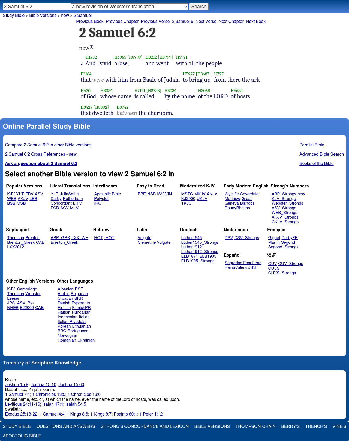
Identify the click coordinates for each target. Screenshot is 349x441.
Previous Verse (155, 21)
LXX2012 (15, 247)
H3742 (123, 107)
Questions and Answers (65, 426)
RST (79, 289)
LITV (77, 203)
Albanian (66, 289)
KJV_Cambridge (22, 289)
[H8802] (101, 107)
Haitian (64, 312)
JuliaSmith (69, 194)
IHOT (99, 203)
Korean (64, 326)
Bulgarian (79, 294)
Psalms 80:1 (125, 414)
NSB (151, 194)
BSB (11, 203)
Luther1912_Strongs (199, 252)
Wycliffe (232, 194)
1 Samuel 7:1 (17, 394)
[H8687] (203, 74)
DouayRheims (237, 208)
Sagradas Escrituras (243, 263)
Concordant (61, 203)
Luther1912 (191, 247)
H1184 (86, 74)
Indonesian (68, 317)
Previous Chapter (122, 21)
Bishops (247, 203)
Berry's (290, 426)
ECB (55, 208)
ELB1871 (189, 256)
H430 (86, 90)
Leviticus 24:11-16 (22, 404)
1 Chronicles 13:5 (48, 394)
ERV (29, 194)
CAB (40, 242)
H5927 (189, 74)
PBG (62, 331)
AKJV (23, 199)
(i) (91, 47)
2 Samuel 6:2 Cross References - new (41, 154)
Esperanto (81, 303)
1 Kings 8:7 (101, 414)
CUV (272, 264)
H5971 (181, 57)
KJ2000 (188, 199)
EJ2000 (27, 308)
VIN (168, 194)
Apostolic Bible (22, 436)
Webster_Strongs (287, 203)
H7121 (139, 90)
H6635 (236, 90)
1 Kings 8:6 (77, 414)
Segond (288, 242)
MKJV (200, 194)
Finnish (64, 308)
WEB (11, 199)
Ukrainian (86, 340)
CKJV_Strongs (285, 222)
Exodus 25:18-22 (21, 414)
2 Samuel (83, 15)
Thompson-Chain (255, 426)
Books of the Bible (316, 163)
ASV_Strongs (284, 208)
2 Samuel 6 (182, 21)
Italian (84, 317)
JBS (252, 268)
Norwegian (67, 336)
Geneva (232, 203)
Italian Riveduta (72, 322)
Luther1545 (191, 238)
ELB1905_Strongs (198, 261)
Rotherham (73, 199)
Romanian (67, 340)
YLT (20, 194)
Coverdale (249, 194)
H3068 (204, 90)
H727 (219, 74)
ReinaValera (236, 268)
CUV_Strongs (290, 264)
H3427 (87, 107)
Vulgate (144, 238)
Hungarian (81, 312)
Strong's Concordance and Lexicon (145, 426)
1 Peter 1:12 (151, 414)
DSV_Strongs (246, 238)
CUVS (274, 268)
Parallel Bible (311, 145)
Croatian (65, 298)
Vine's (339, 426)
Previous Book (90, 21)
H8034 (106, 90)
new (301, 194)
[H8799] (135, 57)
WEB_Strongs (284, 213)
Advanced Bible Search (321, 154)
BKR (78, 298)
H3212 (151, 57)
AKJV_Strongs (285, 217)
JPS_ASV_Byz (20, 303)
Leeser (13, 298)
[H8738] (153, 90)
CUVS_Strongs (282, 273)
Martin (274, 242)
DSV (229, 238)
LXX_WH (79, 238)
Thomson (15, 238)
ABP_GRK (60, 238)
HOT (98, 238)
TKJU (186, 203)
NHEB (13, 308)
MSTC (187, 194)
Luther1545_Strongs (199, 242)
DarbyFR (290, 238)
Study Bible (14, 15)
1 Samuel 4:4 (52, 414)
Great (247, 199)
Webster (33, 294)
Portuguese (78, 331)
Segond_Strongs (283, 247)
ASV (39, 194)
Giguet (274, 238)
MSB (21, 203)
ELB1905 (208, 256)
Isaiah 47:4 (52, 404)
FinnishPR (81, 308)
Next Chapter (231, 21)
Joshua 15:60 (71, 385)
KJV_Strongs (284, 199)
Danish (64, 303)
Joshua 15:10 (43, 385)
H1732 (91, 57)
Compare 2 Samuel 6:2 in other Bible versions (48, 145)
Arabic (64, 294)
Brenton (32, 238)
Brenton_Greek (21, 242)
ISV (160, 194)
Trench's (316, 426)
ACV (64, 208)
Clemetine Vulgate (154, 242)
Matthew (232, 199)
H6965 (120, 57)
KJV (11, 194)
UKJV (202, 199)
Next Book (256, 21)
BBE (142, 194)
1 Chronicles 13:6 (84, 394)
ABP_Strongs (284, 194)
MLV (74, 208)
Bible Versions (42, 15)
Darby (56, 199)
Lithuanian (81, 326)
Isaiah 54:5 (75, 404)
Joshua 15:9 (16, 385)
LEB (33, 199)
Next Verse (205, 21)
